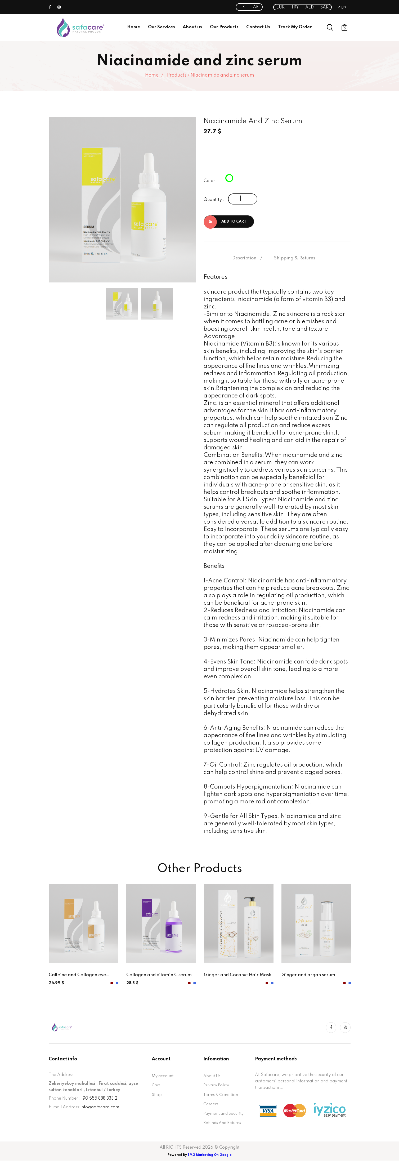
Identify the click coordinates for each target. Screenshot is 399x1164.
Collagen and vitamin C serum (160, 975)
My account (163, 1077)
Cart (156, 1087)
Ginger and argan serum (309, 975)
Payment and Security (225, 1116)
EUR (280, 7)
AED (309, 7)
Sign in (343, 7)
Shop (157, 1097)
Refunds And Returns (223, 1126)
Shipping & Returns (294, 258)
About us (192, 27)
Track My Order (295, 27)
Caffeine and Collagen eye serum (79, 976)
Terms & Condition (221, 1097)
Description (244, 258)
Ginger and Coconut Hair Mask (233, 976)
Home (133, 27)
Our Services (161, 27)
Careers (211, 1106)
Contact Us (258, 27)
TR (242, 7)
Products (176, 75)
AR (255, 7)
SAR (324, 7)
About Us (212, 1077)
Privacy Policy (217, 1087)
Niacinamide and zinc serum (222, 75)
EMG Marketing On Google (210, 1158)
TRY (295, 7)
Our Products (224, 27)
